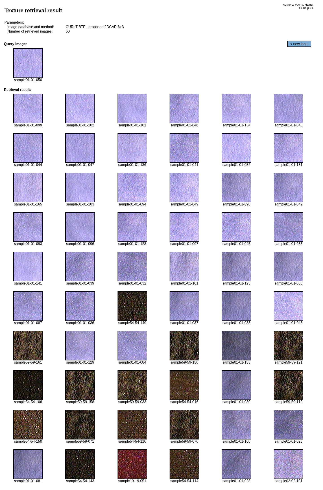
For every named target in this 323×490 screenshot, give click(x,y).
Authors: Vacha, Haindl (298, 4)
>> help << (306, 8)
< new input (299, 44)
